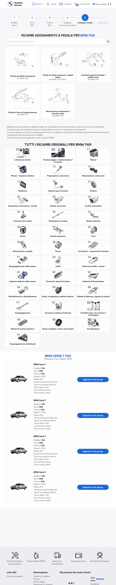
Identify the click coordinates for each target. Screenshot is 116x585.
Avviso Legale (39, 581)
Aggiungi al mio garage (93, 379)
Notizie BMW (99, 4)
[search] (108, 41)
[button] (18, 378)
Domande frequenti (15, 576)
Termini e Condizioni (41, 576)
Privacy (36, 579)
